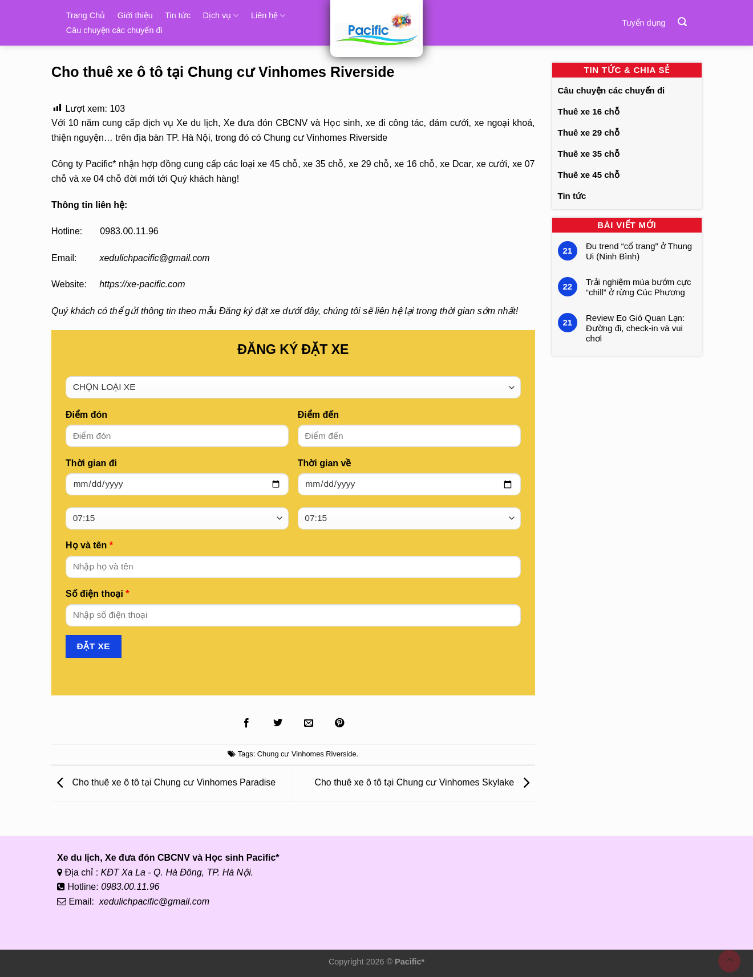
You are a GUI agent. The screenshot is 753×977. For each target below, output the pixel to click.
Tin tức (178, 15)
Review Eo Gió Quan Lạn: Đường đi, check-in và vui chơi (635, 328)
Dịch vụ (220, 15)
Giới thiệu (135, 15)
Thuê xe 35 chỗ (589, 153)
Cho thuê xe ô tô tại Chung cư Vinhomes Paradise (163, 783)
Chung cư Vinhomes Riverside (307, 754)
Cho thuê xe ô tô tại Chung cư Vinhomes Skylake (424, 783)
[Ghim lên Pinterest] (339, 723)
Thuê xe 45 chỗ (589, 175)
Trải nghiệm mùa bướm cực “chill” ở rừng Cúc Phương (638, 287)
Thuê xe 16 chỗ (589, 111)
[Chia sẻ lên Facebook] (246, 723)
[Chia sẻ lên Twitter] (277, 723)
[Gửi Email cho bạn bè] (308, 723)
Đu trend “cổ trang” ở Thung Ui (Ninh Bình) (639, 251)
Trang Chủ (85, 15)
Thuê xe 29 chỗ (589, 132)
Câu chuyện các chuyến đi (114, 30)
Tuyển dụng (643, 22)
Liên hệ (268, 15)
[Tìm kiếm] (682, 22)
